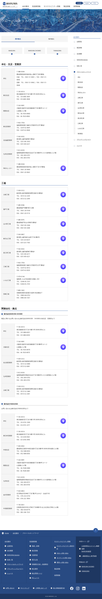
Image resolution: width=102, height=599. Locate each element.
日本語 (79, 3)
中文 (94, 3)
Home (5, 533)
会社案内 (16, 533)
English (87, 3)
